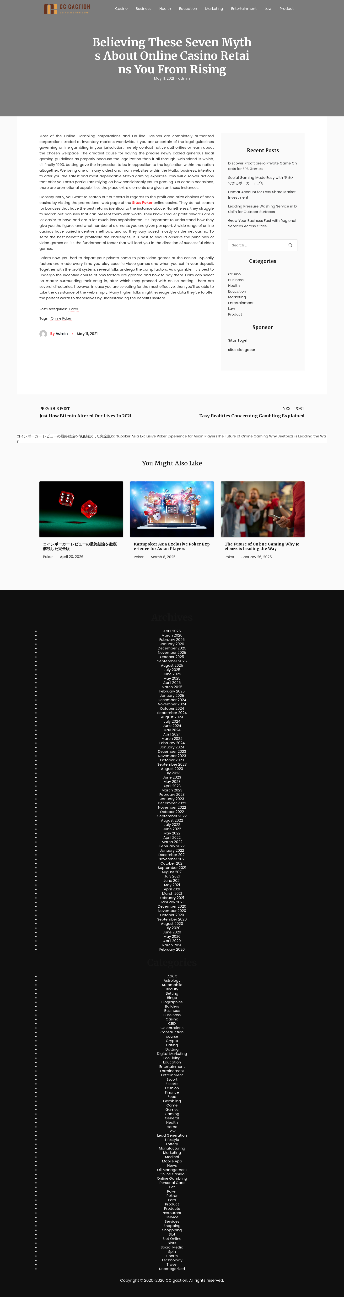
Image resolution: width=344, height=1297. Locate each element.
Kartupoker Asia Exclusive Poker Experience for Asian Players (172, 546)
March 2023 (172, 790)
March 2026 (172, 635)
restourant (172, 1213)
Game (172, 1105)
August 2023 (172, 769)
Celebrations (172, 1028)
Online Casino (172, 1174)
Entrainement (172, 1071)
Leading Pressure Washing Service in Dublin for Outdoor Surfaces (262, 209)
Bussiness (172, 1015)
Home (172, 1127)
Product (287, 8)
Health (165, 8)
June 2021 (172, 880)
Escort (172, 1079)
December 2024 (172, 700)
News (172, 1165)
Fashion (172, 1088)
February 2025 (172, 691)
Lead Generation (172, 1135)
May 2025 (172, 678)
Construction (172, 1032)
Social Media (172, 1247)
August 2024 (172, 717)
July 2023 (172, 773)
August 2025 (172, 665)
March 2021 (172, 893)
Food (172, 1097)
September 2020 (172, 919)
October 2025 (172, 657)
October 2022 (172, 812)
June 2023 (172, 777)
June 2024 (172, 726)
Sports (171, 1256)
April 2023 (172, 786)
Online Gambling (172, 1178)
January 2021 (172, 902)
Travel (172, 1264)
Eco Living (172, 1058)
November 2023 (172, 756)
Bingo (172, 998)
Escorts (172, 1084)
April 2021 (172, 889)
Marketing (214, 8)
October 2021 (172, 863)
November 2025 (172, 652)
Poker (73, 309)
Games (172, 1109)
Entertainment (244, 8)
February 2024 (172, 743)
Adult (172, 976)
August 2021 (172, 872)
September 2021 (172, 868)
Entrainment (172, 1075)
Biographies (172, 1002)
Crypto (172, 1041)
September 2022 (172, 816)
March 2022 (172, 842)
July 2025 (172, 670)
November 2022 (172, 807)
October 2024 (172, 708)
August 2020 (172, 923)
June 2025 (172, 674)
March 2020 (171, 945)
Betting (172, 993)
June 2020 (172, 932)
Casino (121, 8)
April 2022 (172, 837)
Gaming (172, 1114)
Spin (172, 1251)
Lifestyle (172, 1140)
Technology (171, 1260)
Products (172, 1208)
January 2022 (172, 850)
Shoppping (172, 1230)
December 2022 (172, 803)
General (172, 1118)
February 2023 (172, 794)
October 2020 (172, 915)
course (172, 1036)
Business (143, 8)
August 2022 (172, 820)
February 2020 (172, 949)
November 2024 (172, 704)
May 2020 (172, 936)
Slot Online (171, 1239)
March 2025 (171, 687)
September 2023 (172, 764)
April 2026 (172, 631)
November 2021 (172, 859)
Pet (172, 1187)
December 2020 (172, 906)
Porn (172, 1200)
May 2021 (172, 885)
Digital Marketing (172, 1054)
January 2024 (172, 747)
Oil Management (172, 1170)
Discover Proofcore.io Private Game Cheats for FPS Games (262, 166)
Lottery (172, 1144)
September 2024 (172, 713)
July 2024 (172, 721)
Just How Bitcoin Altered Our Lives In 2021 (85, 416)
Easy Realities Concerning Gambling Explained (252, 416)
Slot (172, 1234)
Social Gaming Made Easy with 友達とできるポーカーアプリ (261, 180)
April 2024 (172, 734)
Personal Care (171, 1183)
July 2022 (172, 825)
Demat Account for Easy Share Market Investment (262, 194)
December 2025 (172, 648)
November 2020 (172, 911)
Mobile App (172, 1161)
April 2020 (172, 941)
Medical (172, 1157)
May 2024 (172, 730)
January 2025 (172, 695)
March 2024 (171, 738)
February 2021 (172, 898)
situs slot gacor (241, 349)
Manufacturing (172, 1148)
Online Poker (61, 318)
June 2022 (172, 829)
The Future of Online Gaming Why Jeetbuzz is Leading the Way (262, 546)
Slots (172, 1243)
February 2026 (172, 640)
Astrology (172, 980)
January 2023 (172, 799)
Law (268, 8)
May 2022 (172, 833)
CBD (172, 1023)
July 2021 (172, 876)
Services (172, 1221)
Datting (171, 1049)
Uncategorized (172, 1269)
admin (184, 78)
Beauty (172, 989)
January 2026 (172, 644)
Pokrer (172, 1195)
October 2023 (172, 760)
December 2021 (172, 855)
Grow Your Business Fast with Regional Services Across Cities (262, 223)
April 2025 (172, 683)
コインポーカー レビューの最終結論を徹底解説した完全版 (80, 546)
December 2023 (172, 751)
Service (172, 1217)
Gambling (172, 1101)
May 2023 (171, 781)
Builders (172, 1006)
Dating (172, 1045)
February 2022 (172, 846)
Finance (172, 1092)
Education (188, 8)
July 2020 (172, 928)
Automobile (172, 985)
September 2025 (172, 661)
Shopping (172, 1226)
